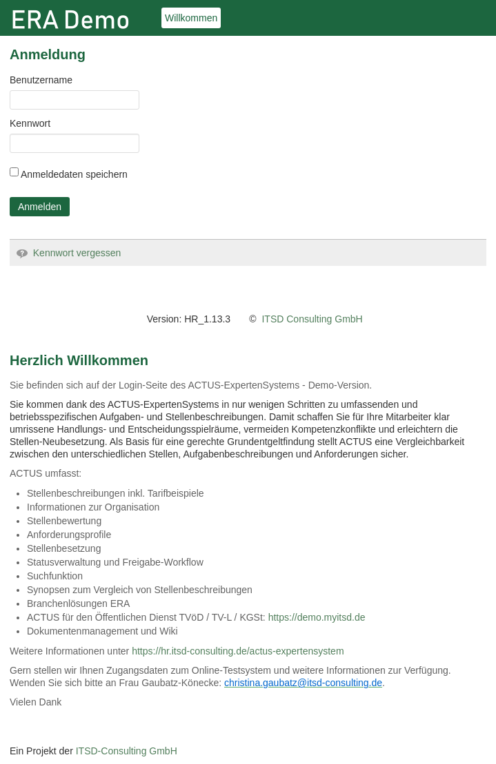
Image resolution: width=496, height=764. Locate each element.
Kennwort (30, 123)
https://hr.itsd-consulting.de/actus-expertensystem (238, 651)
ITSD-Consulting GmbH (126, 750)
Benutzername (41, 79)
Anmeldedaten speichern (69, 173)
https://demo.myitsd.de (317, 617)
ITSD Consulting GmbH (311, 318)
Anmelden (39, 206)
